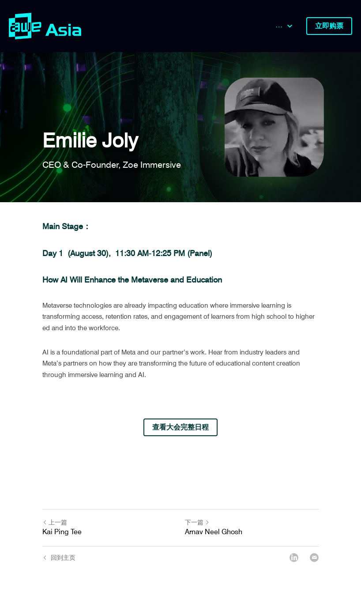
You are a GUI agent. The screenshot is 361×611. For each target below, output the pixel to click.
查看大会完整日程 (180, 427)
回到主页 (58, 557)
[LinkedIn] (294, 557)
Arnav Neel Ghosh (213, 532)
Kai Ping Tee (62, 532)
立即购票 (329, 26)
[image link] (45, 25)
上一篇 (54, 522)
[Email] (314, 557)
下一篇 (197, 522)
